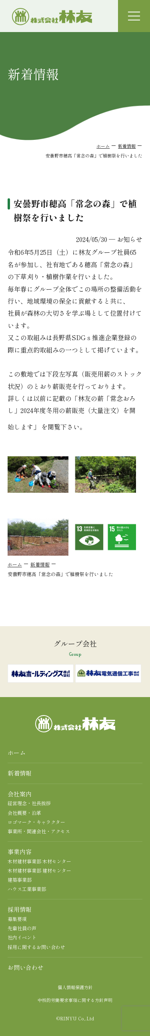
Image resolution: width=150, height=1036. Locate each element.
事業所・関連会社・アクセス (39, 831)
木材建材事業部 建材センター (39, 870)
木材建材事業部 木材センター (39, 861)
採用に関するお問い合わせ (36, 946)
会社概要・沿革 (24, 812)
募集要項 (17, 918)
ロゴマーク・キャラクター (36, 821)
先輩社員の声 (22, 928)
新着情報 (127, 146)
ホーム (103, 146)
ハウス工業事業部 (27, 888)
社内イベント (22, 937)
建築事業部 (20, 879)
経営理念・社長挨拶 (29, 803)
